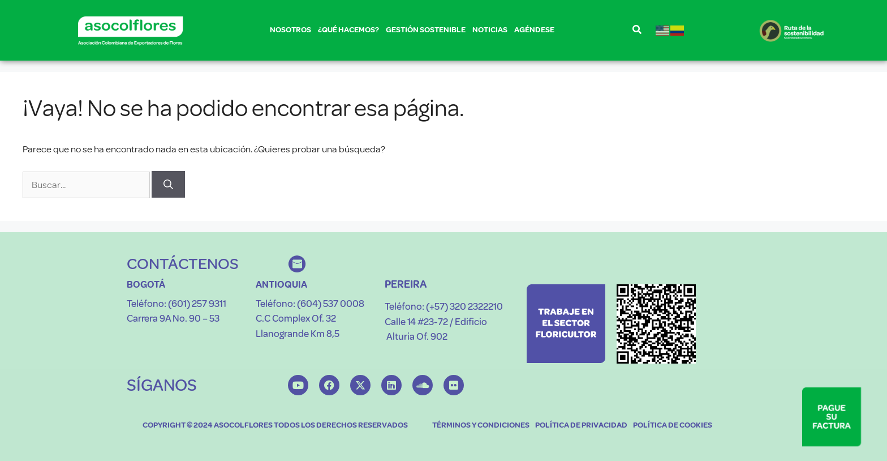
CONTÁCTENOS (183, 264)
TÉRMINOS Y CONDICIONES (480, 425)
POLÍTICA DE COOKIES (672, 425)
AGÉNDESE (534, 30)
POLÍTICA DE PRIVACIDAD (581, 425)
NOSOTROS (290, 32)
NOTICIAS (489, 30)
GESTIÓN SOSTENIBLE (426, 32)
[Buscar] (168, 184)
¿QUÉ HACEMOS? (348, 32)
